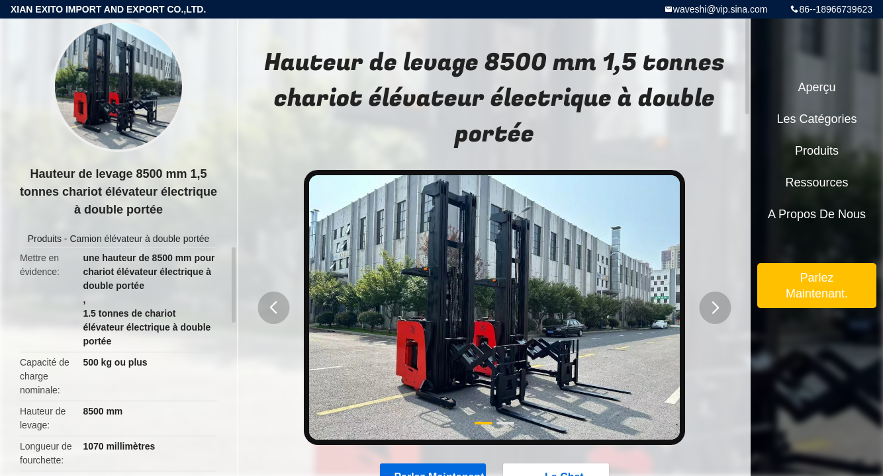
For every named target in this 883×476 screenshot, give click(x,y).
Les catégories (816, 119)
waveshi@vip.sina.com (720, 9)
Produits (45, 238)
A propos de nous (817, 214)
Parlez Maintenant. (817, 285)
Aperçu (816, 87)
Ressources (816, 182)
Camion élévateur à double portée (139, 238)
